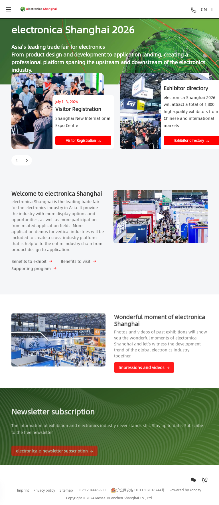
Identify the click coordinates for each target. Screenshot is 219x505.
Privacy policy (44, 490)
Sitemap (66, 490)
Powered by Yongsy (185, 489)
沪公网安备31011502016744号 (138, 490)
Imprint (23, 490)
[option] (109, 51)
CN (204, 9)
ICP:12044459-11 (92, 489)
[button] (27, 160)
